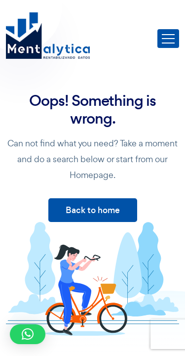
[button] (27, 334)
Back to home (93, 210)
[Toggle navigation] (168, 38)
